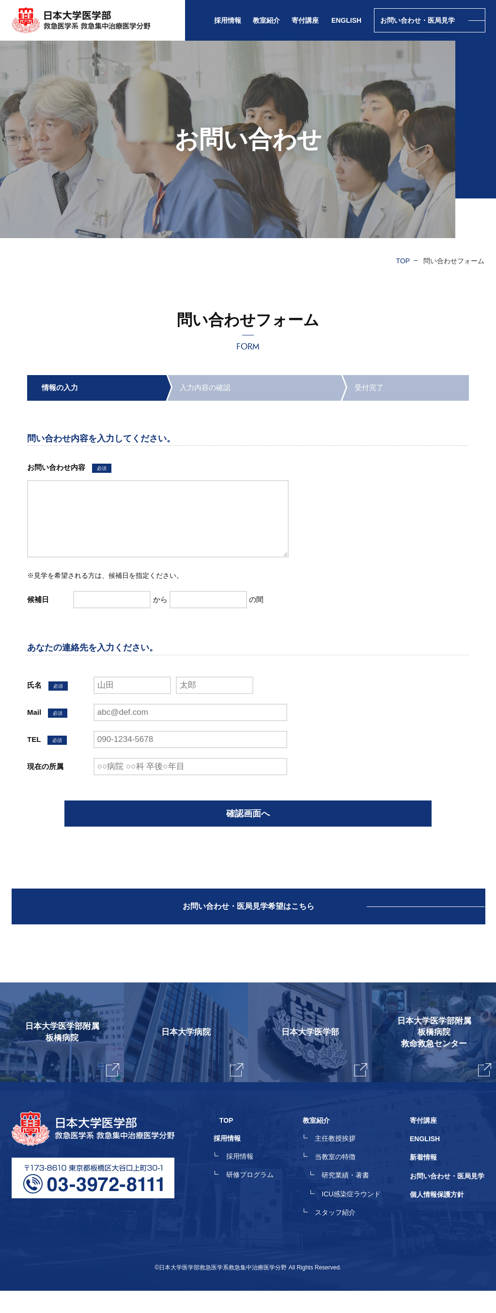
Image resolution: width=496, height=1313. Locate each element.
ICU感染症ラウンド (357, 1218)
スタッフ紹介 (341, 1235)
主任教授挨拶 (341, 1166)
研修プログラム (261, 1201)
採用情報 (250, 1183)
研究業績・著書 (351, 1201)
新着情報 (423, 1183)
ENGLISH (346, 20)
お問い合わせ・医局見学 (447, 1201)
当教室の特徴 (341, 1183)
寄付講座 (305, 20)
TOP (403, 261)
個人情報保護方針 (437, 1218)
